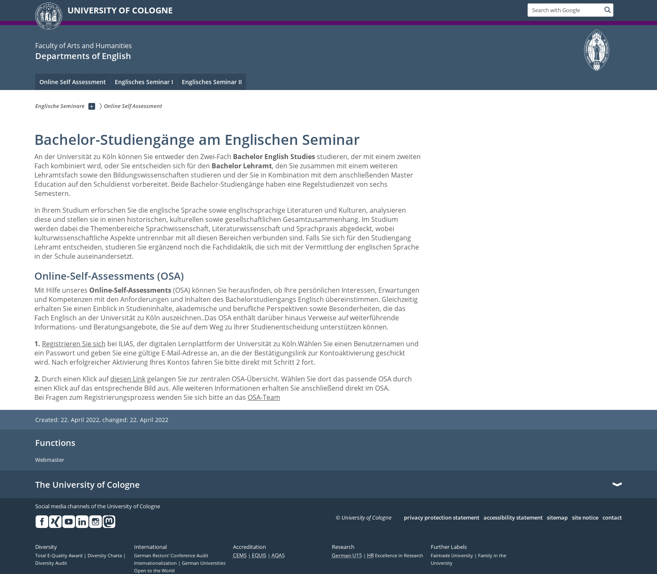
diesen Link (127, 379)
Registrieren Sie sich (74, 343)
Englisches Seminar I (144, 82)
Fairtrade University (452, 556)
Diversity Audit (51, 563)
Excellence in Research (395, 556)
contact (612, 518)
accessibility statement (513, 518)
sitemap (557, 518)
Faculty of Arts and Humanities (83, 45)
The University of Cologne (87, 485)
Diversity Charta (105, 556)
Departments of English (83, 56)
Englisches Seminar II (212, 82)
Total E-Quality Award (59, 556)
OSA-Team (264, 397)
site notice (585, 518)
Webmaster (49, 460)
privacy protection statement (441, 518)
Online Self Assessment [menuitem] (72, 82)
